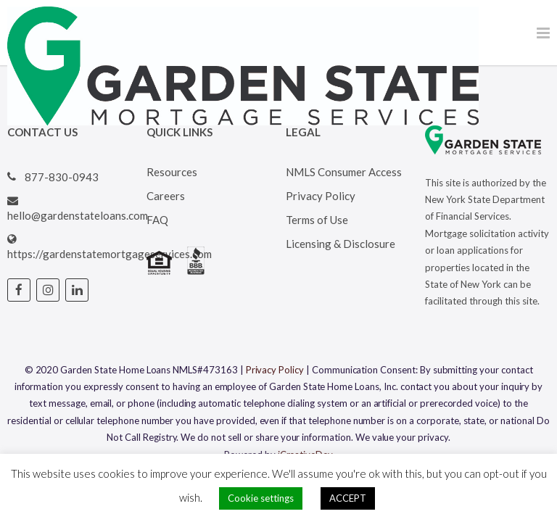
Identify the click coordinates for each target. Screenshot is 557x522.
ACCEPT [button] (347, 498)
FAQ (157, 219)
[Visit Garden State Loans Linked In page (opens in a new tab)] (77, 290)
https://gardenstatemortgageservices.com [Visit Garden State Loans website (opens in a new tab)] (109, 253)
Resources (172, 171)
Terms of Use (317, 219)
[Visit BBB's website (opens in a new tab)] (196, 270)
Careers (166, 195)
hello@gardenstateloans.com (77, 215)
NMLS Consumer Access (344, 171)
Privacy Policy (320, 195)
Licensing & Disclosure (340, 243)
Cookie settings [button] (261, 498)
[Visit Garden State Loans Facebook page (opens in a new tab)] (19, 290)
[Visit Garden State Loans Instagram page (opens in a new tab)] (48, 290)
